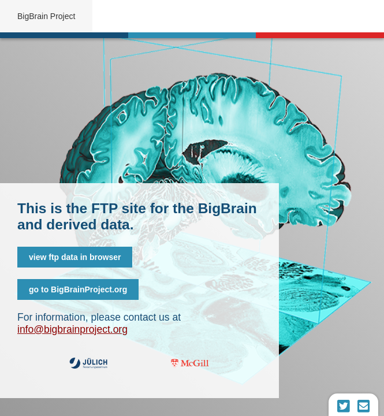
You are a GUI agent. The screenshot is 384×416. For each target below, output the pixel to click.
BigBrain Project (46, 16)
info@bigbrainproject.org (72, 329)
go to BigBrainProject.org (78, 289)
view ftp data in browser (75, 257)
